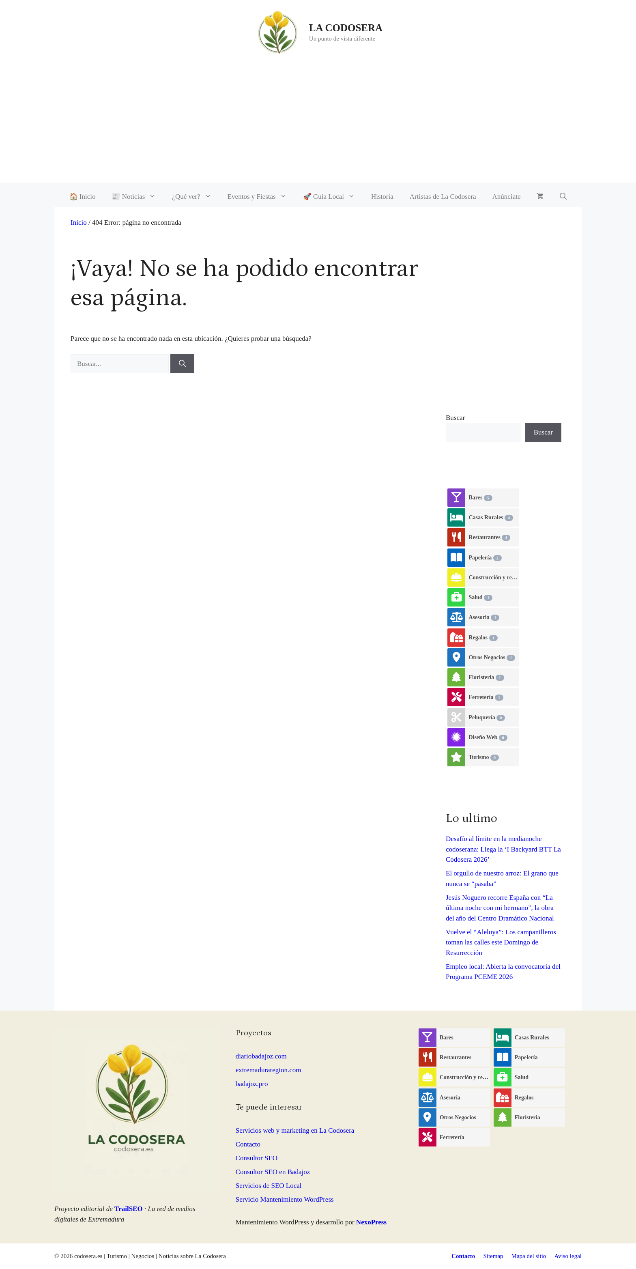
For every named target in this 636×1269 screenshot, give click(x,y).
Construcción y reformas (493, 577)
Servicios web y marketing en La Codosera (295, 1130)
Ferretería (485, 697)
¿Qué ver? (195, 197)
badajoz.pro (252, 1084)
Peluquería (486, 717)
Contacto (248, 1144)
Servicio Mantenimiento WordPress (285, 1199)
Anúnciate (506, 196)
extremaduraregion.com (268, 1070)
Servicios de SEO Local (269, 1185)
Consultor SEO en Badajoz (273, 1172)
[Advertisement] (318, 126)
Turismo (483, 757)
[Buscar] (182, 364)
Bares (480, 498)
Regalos (482, 637)
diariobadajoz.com (261, 1056)
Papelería (484, 558)
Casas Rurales (490, 517)
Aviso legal (568, 1256)
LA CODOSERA (345, 27)
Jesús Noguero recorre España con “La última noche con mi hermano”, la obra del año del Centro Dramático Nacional (500, 908)
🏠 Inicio (82, 196)
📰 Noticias (138, 197)
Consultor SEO (256, 1158)
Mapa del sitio (528, 1256)
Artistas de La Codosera (443, 196)
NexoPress (371, 1222)
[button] (563, 197)
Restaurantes (489, 537)
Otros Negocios (491, 657)
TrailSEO (128, 1209)
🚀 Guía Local (333, 197)
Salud (480, 597)
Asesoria (483, 617)
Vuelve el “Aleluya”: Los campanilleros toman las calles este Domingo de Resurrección (501, 942)
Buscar (455, 418)
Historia (382, 196)
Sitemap (493, 1256)
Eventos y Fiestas (261, 197)
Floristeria (486, 677)
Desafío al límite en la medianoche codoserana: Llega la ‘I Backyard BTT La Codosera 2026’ (503, 849)
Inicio (79, 222)
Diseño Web (487, 737)
